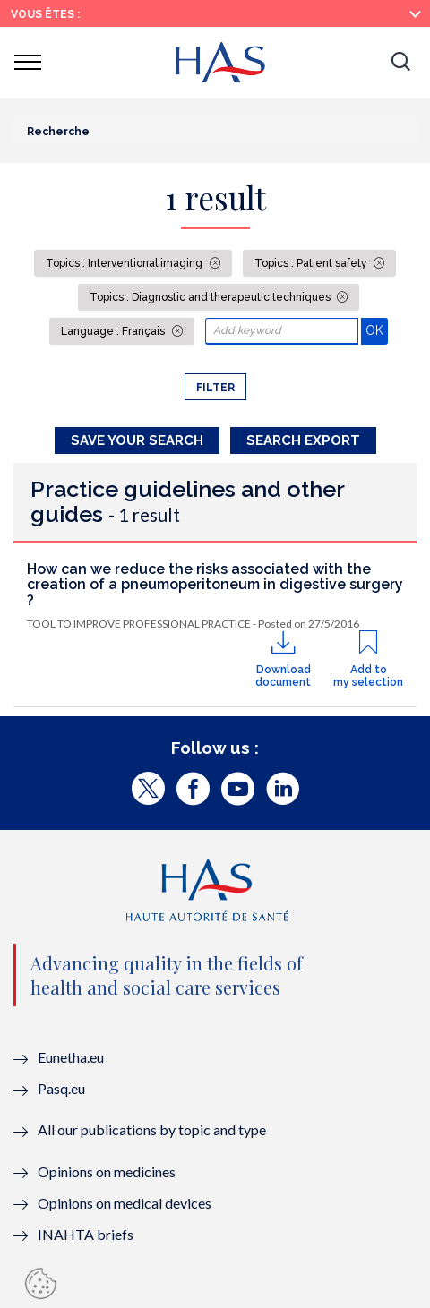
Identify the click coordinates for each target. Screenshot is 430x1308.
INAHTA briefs (85, 1234)
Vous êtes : (45, 14)
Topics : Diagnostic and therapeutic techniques (211, 297)
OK (377, 330)
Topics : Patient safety (312, 263)
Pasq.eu (61, 1088)
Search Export (303, 440)
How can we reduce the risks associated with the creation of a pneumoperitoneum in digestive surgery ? (215, 584)
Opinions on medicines (107, 1171)
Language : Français (114, 331)
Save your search (137, 440)
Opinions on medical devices (124, 1202)
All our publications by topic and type (152, 1129)
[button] (400, 62)
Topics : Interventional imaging (125, 263)
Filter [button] (215, 387)
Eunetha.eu (71, 1056)
